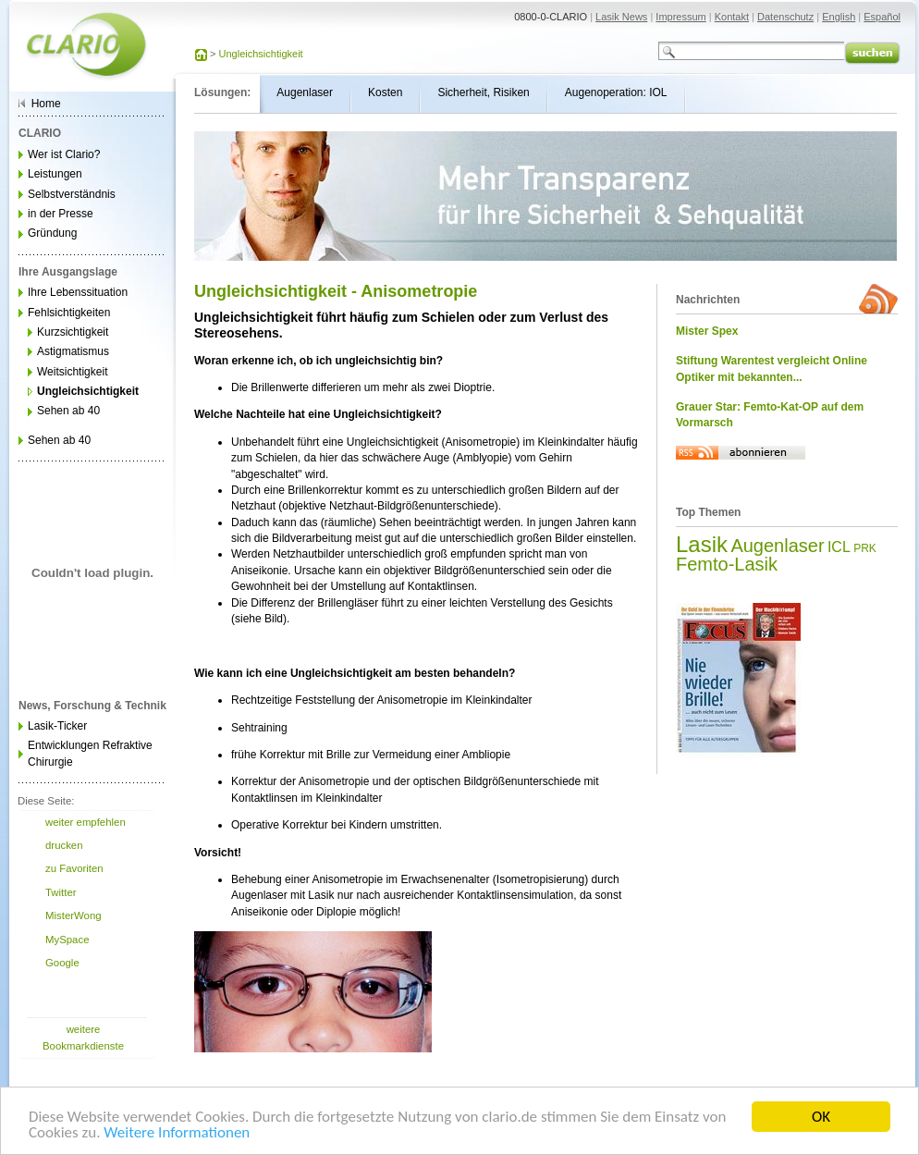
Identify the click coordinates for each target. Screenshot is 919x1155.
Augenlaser (777, 545)
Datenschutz (785, 16)
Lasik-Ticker (57, 725)
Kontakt (732, 16)
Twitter (61, 892)
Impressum (680, 16)
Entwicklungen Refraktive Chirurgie (90, 753)
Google (62, 962)
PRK (864, 548)
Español (882, 16)
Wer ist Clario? (64, 154)
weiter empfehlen (85, 822)
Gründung (52, 233)
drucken (64, 845)
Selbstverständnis (72, 194)
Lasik (702, 544)
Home (46, 103)
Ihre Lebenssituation (78, 292)
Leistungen (55, 173)
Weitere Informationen (177, 1135)
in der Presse (60, 213)
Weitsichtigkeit (72, 371)
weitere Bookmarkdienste (83, 1037)
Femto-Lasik (727, 564)
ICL (839, 547)
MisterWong (73, 915)
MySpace (67, 939)
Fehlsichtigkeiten (69, 312)
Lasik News (621, 16)
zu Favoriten (74, 868)
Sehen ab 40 (68, 410)
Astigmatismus (73, 351)
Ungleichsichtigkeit (261, 53)
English (838, 16)
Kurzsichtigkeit (72, 332)
